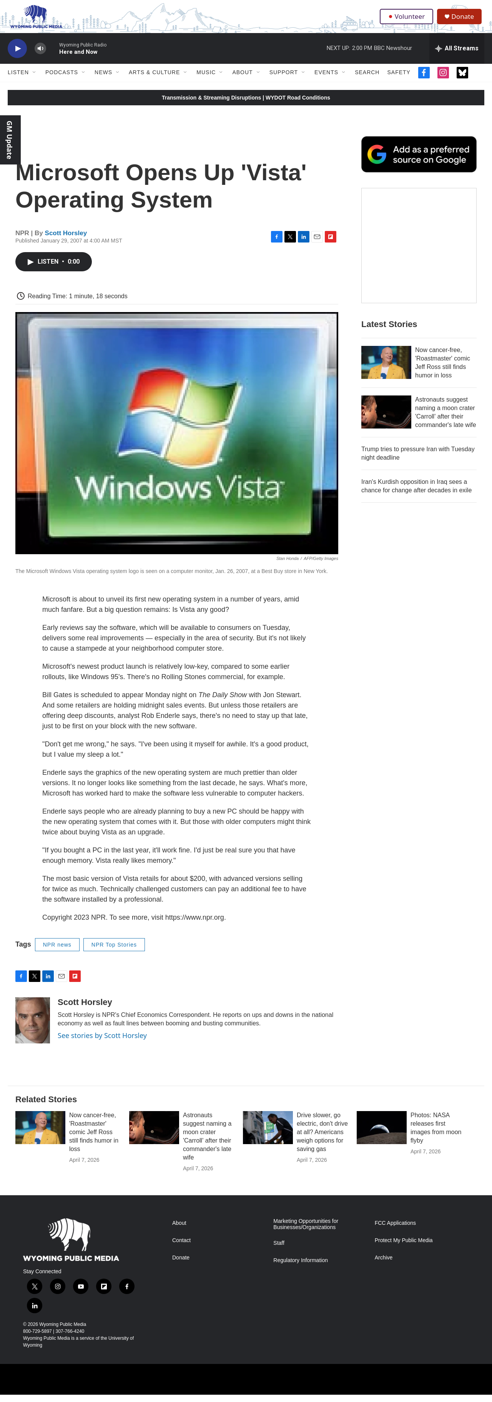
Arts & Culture (154, 80)
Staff (278, 1250)
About (242, 80)
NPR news (57, 952)
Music (206, 80)
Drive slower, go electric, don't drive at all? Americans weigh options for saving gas (322, 1139)
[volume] (40, 56)
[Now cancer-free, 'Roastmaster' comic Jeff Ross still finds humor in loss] (386, 385)
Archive (384, 1265)
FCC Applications (395, 1230)
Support (283, 80)
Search (367, 80)
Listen (18, 80)
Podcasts (61, 80)
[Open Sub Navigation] (35, 80)
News (103, 80)
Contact (181, 1248)
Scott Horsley (66, 240)
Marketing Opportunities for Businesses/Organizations (305, 1232)
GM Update (9, 140)
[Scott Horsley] (32, 1028)
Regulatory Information (300, 1268)
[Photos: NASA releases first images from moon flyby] (382, 1134)
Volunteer (407, 20)
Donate (465, 20)
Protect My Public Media (404, 1248)
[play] (17, 55)
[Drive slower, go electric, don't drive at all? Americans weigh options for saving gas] (268, 1134)
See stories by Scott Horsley (102, 1042)
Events (326, 80)
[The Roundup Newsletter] (419, 268)
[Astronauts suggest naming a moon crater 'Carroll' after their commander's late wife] (386, 434)
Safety (398, 80)
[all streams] (456, 55)
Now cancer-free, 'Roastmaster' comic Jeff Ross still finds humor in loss (93, 1139)
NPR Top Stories (114, 952)
